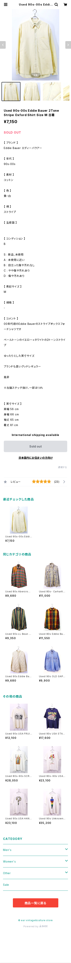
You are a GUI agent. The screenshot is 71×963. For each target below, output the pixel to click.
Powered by (35, 926)
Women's (9, 861)
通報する (62, 467)
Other (7, 873)
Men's (7, 849)
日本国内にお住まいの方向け (36, 457)
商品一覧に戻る (36, 903)
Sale (6, 884)
